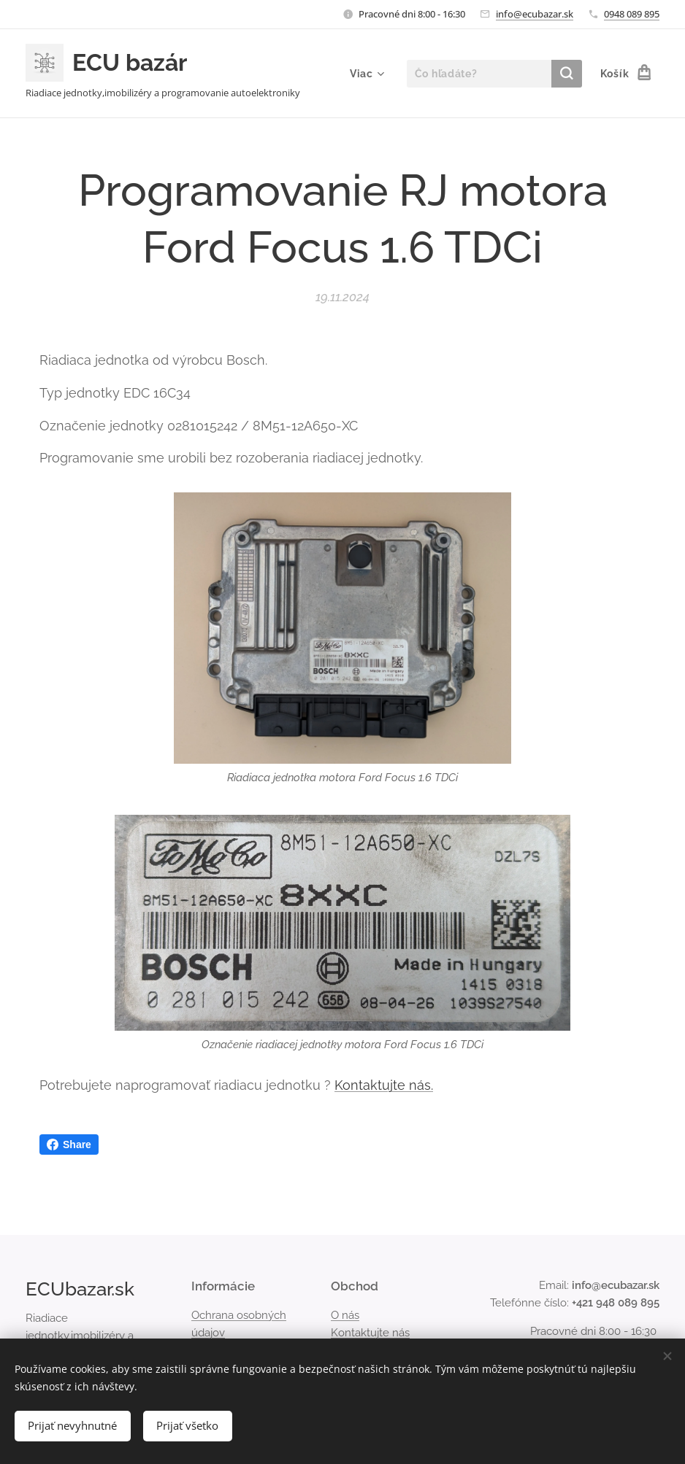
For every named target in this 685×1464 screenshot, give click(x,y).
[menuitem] (365, 73)
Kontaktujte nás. (383, 1085)
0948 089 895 (631, 13)
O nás (345, 1315)
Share (69, 1144)
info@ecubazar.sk (534, 13)
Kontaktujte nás (370, 1332)
